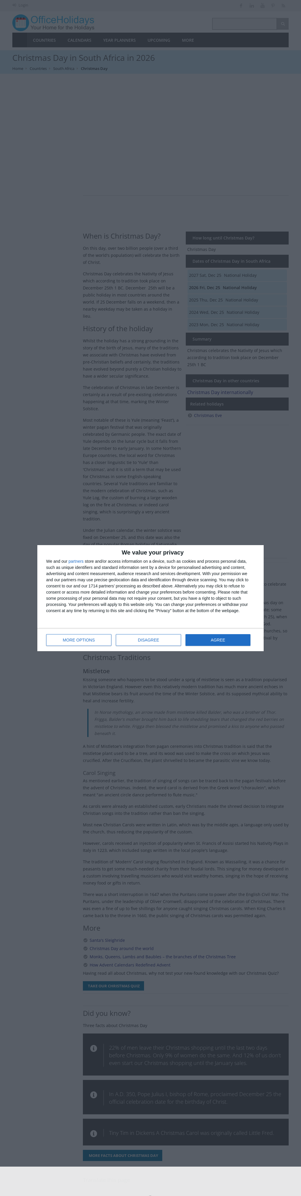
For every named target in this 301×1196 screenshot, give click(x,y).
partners (75, 561)
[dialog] (150, 598)
